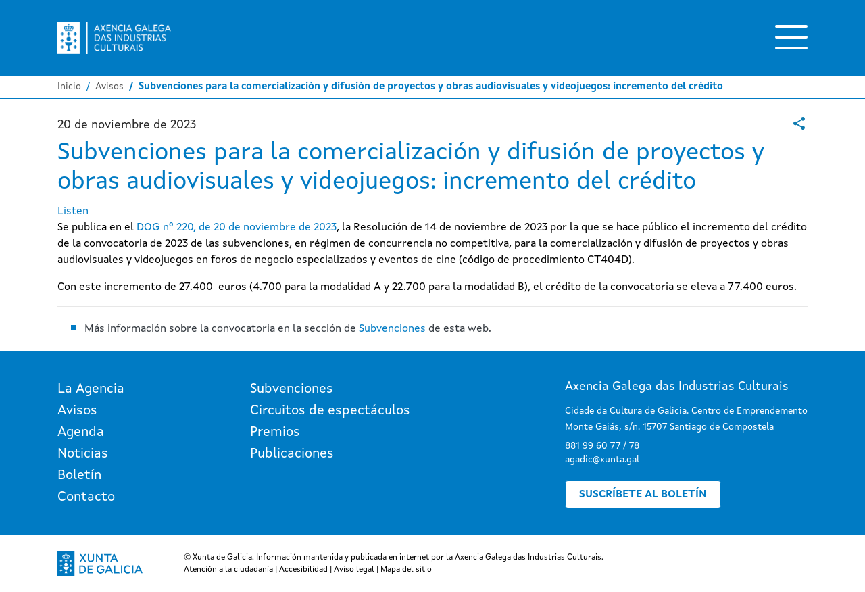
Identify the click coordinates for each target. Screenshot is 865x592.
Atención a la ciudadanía (228, 570)
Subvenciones (392, 329)
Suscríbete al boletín (643, 494)
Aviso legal (354, 570)
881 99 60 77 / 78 (602, 446)
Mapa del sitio (406, 570)
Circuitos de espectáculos (330, 411)
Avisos (109, 86)
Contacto (86, 497)
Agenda (80, 432)
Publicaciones (292, 454)
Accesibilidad (303, 570)
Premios (275, 432)
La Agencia (90, 389)
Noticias (82, 454)
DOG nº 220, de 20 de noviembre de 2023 (237, 227)
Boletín (79, 476)
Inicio (69, 86)
